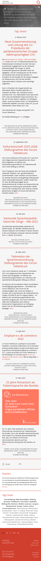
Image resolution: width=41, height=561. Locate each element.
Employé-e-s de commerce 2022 (20, 337)
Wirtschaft (16, 364)
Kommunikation (7, 511)
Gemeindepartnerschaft (25, 524)
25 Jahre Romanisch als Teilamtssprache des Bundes (20, 383)
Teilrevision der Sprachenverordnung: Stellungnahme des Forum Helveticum (20, 261)
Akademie (33, 502)
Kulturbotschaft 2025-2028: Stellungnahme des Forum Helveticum (20, 150)
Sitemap (36, 540)
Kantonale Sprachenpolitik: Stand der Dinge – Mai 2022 (20, 219)
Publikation (15, 502)
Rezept (19, 506)
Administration (33, 508)
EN (18, 533)
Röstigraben (33, 513)
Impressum (35, 543)
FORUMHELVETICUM (8, 541)
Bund (19, 132)
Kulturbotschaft (18, 515)
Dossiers (4, 487)
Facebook (35, 553)
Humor (36, 511)
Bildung (14, 240)
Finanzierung (11, 524)
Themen (6, 449)
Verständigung (33, 128)
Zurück (7, 464)
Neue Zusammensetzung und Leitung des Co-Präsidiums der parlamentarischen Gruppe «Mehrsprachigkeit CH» (21, 48)
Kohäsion (9, 130)
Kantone (21, 240)
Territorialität (13, 513)
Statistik (22, 511)
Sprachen (24, 128)
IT (10, 533)
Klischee (6, 513)
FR (7, 533)
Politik (4, 128)
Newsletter (35, 555)
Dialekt (26, 515)
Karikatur (9, 515)
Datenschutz (35, 545)
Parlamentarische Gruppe (13, 126)
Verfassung (6, 522)
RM (14, 533)
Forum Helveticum (9, 508)
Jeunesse (28, 504)
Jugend (25, 366)
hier (21, 117)
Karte (15, 511)
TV (18, 511)
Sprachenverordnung (26, 130)
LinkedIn (36, 557)
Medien (21, 504)
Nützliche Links (16, 522)
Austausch (25, 502)
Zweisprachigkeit (27, 522)
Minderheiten (8, 451)
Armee (35, 522)
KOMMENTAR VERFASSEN (20, 134)
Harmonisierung (16, 366)
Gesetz (16, 130)
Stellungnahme (11, 132)
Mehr (16, 193)
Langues (35, 504)
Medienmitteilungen (30, 126)
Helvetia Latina (17, 357)
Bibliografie (6, 504)
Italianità (33, 520)
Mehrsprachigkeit (14, 128)
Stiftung (31, 515)
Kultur (31, 506)
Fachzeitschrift (23, 513)
